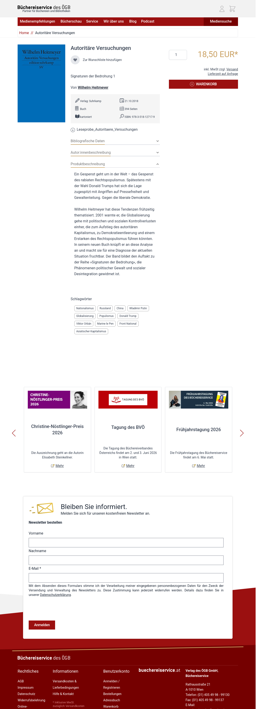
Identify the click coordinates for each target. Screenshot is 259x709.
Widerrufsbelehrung (31, 700)
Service (92, 21)
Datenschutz (26, 694)
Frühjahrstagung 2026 (198, 429)
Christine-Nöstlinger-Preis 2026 (57, 429)
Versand (232, 69)
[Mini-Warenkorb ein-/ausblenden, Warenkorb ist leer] (232, 9)
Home (24, 33)
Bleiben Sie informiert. (94, 507)
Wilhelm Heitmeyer (93, 87)
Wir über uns (114, 21)
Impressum (25, 687)
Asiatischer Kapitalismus (91, 331)
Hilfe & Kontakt (63, 694)
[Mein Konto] (222, 9)
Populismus (106, 316)
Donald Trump (127, 316)
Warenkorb (110, 706)
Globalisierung (85, 316)
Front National (128, 323)
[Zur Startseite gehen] (44, 7)
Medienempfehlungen (38, 21)
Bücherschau (71, 21)
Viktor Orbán (83, 323)
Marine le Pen (105, 323)
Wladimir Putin (138, 308)
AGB (21, 681)
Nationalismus (85, 308)
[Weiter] (241, 433)
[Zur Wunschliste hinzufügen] (75, 59)
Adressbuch (111, 700)
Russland (105, 308)
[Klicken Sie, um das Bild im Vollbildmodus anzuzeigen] (41, 83)
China (120, 308)
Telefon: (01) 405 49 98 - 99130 (207, 695)
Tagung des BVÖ (128, 427)
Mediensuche (221, 21)
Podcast (147, 21)
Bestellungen (112, 694)
